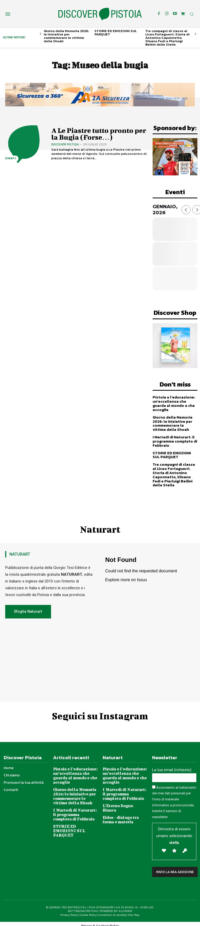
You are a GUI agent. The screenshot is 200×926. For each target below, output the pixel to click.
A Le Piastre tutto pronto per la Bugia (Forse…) (97, 133)
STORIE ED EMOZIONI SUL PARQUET (116, 32)
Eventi (10, 159)
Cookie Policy (88, 911)
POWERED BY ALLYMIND (116, 907)
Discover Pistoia (65, 143)
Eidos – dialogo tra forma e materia (120, 810)
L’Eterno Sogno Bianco (124, 800)
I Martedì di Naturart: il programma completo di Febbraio (174, 439)
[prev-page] (40, 34)
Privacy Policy (69, 911)
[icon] (183, 14)
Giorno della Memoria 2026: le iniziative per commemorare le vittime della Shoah (66, 36)
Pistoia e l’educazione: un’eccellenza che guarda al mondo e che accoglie (173, 403)
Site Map (134, 911)
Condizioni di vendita (112, 911)
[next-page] (195, 34)
